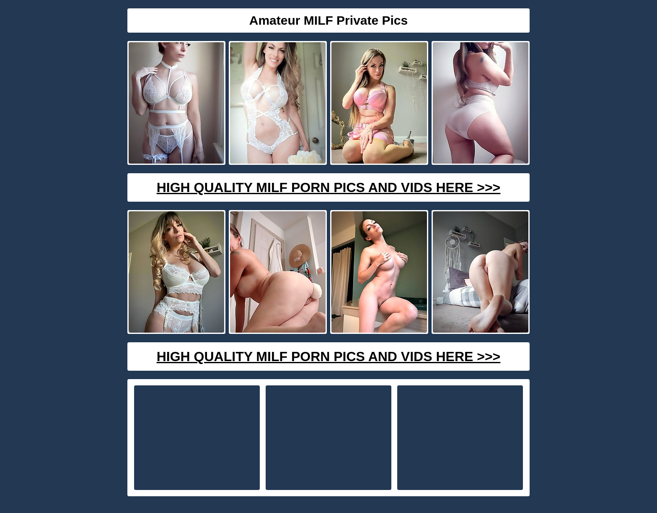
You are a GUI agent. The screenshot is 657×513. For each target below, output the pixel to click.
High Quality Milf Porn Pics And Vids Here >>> (329, 187)
